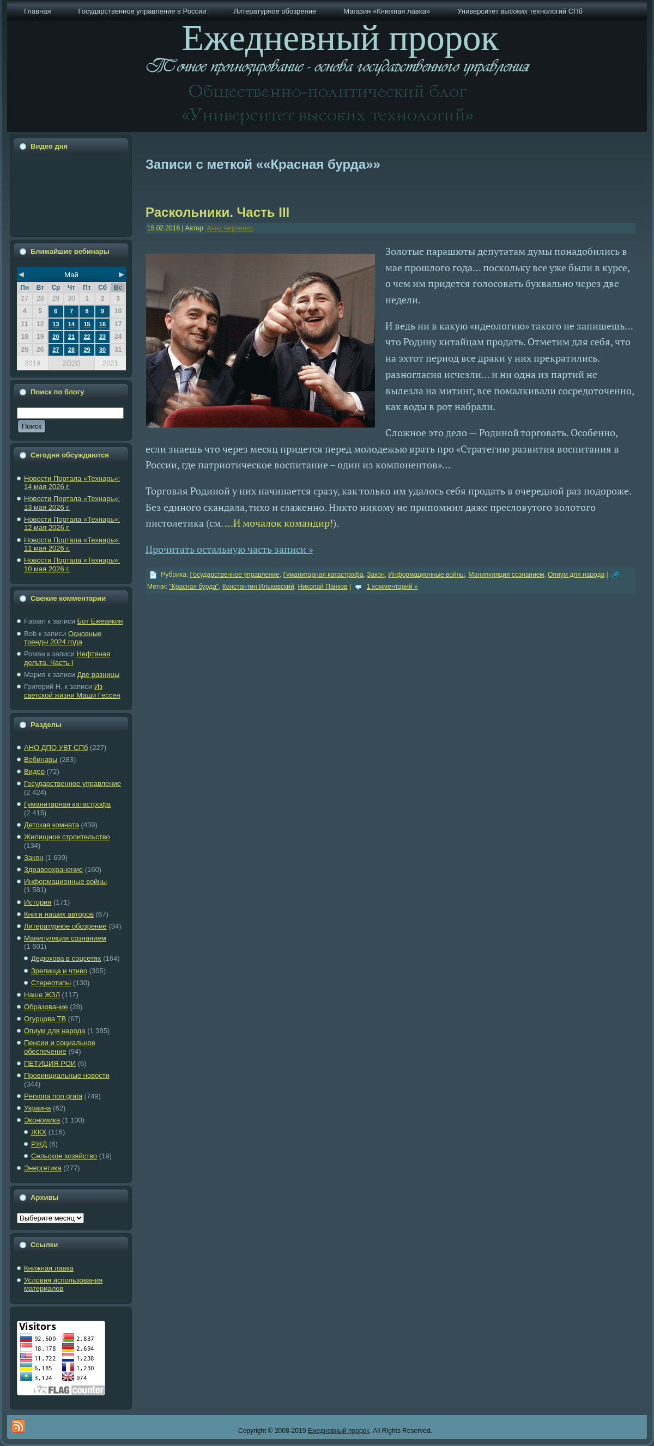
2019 (32, 363)
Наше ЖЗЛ (42, 995)
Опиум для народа (55, 1031)
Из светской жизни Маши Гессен (72, 690)
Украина (37, 1108)
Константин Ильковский (258, 586)
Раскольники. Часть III (217, 212)
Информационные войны (65, 881)
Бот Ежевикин (100, 621)
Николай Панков (322, 586)
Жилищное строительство (67, 837)
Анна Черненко (230, 228)
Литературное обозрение (65, 926)
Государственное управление (72, 783)
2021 (110, 363)
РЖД (39, 1144)
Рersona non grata (53, 1096)
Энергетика (43, 1168)
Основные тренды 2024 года (63, 638)
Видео (34, 771)
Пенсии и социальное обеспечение (59, 1047)
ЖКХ (38, 1132)
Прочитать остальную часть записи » (229, 549)
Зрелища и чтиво (59, 971)
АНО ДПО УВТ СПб (56, 747)
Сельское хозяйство (64, 1156)
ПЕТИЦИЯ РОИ (50, 1063)
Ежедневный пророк (339, 1431)
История (37, 902)
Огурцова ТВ (45, 1019)
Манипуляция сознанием (65, 938)
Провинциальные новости (67, 1075)
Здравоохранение (53, 869)
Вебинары (40, 759)
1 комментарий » (392, 586)
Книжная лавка (49, 1268)
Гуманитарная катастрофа (67, 804)
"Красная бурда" (194, 586)
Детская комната (51, 825)
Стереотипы (51, 983)
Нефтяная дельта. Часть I (67, 658)
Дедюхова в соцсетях (66, 958)
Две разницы (98, 674)
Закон (33, 857)
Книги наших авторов (59, 914)
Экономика (42, 1120)
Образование (46, 1007)
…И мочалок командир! (279, 522)
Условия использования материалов (63, 1284)
